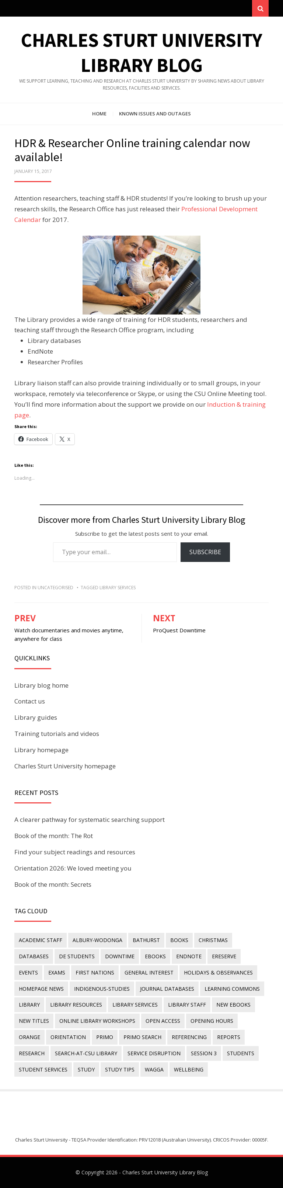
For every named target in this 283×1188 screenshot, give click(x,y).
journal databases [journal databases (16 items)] (167, 988)
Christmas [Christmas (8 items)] (213, 940)
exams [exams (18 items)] (56, 972)
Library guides (35, 717)
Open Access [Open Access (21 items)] (163, 1020)
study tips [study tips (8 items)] (119, 1069)
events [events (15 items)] (28, 972)
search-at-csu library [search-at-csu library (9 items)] (86, 1053)
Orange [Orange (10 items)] (29, 1037)
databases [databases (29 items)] (34, 956)
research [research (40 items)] (32, 1053)
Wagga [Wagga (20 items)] (154, 1069)
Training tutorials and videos (56, 733)
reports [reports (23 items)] (228, 1037)
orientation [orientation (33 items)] (68, 1037)
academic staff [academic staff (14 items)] (40, 940)
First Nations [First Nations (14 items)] (95, 972)
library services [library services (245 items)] (135, 1004)
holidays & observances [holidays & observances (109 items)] (218, 972)
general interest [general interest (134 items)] (149, 972)
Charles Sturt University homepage (65, 766)
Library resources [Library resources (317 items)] (76, 1004)
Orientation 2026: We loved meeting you (73, 868)
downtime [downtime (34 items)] (119, 956)
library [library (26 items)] (29, 1004)
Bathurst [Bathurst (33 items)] (146, 940)
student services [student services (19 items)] (43, 1069)
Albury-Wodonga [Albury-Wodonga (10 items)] (97, 940)
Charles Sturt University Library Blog (165, 1172)
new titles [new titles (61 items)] (34, 1020)
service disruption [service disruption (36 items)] (154, 1053)
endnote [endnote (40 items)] (189, 956)
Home (99, 113)
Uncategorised (55, 587)
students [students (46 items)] (240, 1053)
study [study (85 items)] (86, 1069)
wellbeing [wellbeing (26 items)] (188, 1069)
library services (117, 587)
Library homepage (41, 750)
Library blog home (41, 685)
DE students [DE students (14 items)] (77, 956)
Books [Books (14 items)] (179, 940)
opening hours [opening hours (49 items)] (212, 1020)
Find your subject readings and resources (74, 852)
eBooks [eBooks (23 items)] (155, 956)
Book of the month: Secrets (52, 884)
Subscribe (205, 552)
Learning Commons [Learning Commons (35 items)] (232, 988)
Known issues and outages (155, 113)
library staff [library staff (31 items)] (187, 1004)
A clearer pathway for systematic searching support (89, 819)
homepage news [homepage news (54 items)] (41, 988)
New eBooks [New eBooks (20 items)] (233, 1004)
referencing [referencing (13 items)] (189, 1037)
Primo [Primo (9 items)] (104, 1037)
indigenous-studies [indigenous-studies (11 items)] (102, 988)
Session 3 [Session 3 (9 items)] (204, 1053)
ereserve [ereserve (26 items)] (224, 956)
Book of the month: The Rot (53, 835)
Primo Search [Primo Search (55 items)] (142, 1037)
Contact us (29, 701)
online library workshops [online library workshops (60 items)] (97, 1020)
